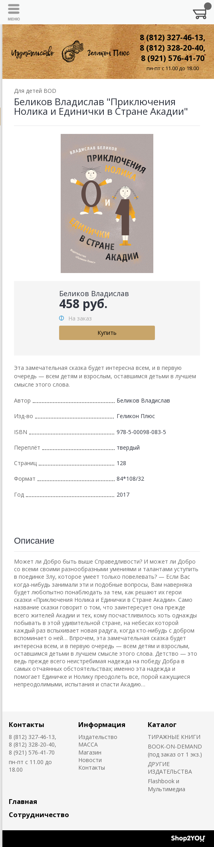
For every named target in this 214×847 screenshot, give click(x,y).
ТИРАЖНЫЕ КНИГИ (174, 737)
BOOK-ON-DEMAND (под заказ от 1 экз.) (175, 750)
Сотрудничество (39, 814)
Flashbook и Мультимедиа (166, 784)
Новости (90, 760)
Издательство (97, 737)
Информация (101, 724)
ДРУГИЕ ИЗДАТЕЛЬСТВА (170, 767)
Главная (23, 801)
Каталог (162, 724)
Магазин (89, 752)
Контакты (26, 724)
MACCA (88, 744)
